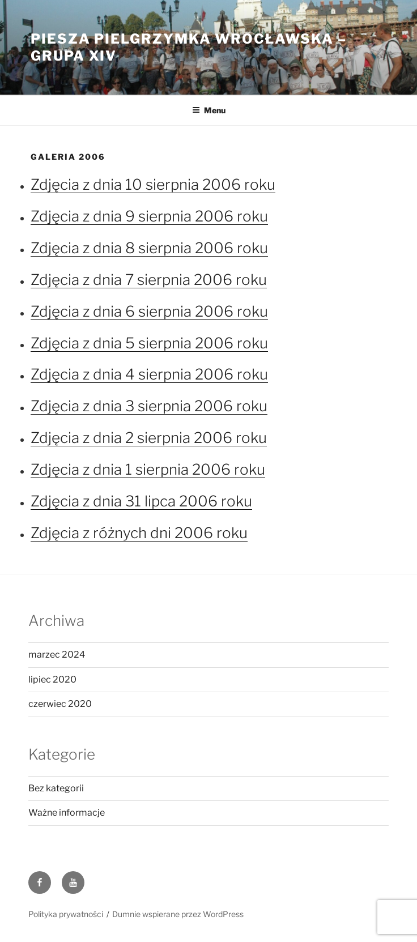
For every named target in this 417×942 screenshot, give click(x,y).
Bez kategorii (56, 788)
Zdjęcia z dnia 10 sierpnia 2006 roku (153, 184)
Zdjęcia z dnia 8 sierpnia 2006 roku (149, 248)
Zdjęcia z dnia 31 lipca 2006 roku (141, 501)
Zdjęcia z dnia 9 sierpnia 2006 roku (149, 216)
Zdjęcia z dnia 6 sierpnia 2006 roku (149, 311)
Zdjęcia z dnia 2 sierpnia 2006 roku (149, 437)
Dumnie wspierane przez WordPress (178, 914)
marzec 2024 (56, 654)
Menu (208, 110)
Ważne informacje (66, 812)
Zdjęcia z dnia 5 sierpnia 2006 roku (149, 343)
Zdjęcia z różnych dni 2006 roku (139, 533)
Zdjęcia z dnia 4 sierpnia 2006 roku (149, 374)
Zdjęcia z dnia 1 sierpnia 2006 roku (148, 469)
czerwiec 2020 (60, 703)
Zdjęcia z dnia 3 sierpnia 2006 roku (149, 406)
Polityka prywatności (65, 914)
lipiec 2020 (52, 679)
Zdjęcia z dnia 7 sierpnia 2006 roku (149, 279)
